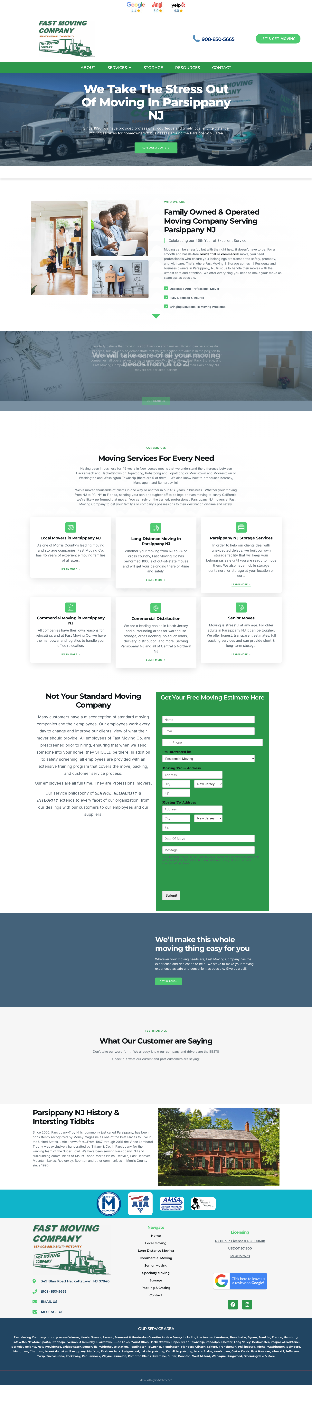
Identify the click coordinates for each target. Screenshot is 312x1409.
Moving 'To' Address (179, 808)
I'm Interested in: (176, 757)
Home (156, 1241)
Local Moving (155, 1248)
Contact (221, 67)
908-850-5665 (220, 39)
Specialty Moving (156, 1278)
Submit (170, 900)
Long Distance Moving (156, 1256)
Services (119, 68)
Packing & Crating (155, 1293)
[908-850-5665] (197, 38)
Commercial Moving (156, 1263)
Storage (153, 67)
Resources (187, 67)
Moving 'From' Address (181, 773)
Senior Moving (155, 1271)
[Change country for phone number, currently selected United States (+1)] (166, 747)
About (88, 67)
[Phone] (212, 747)
